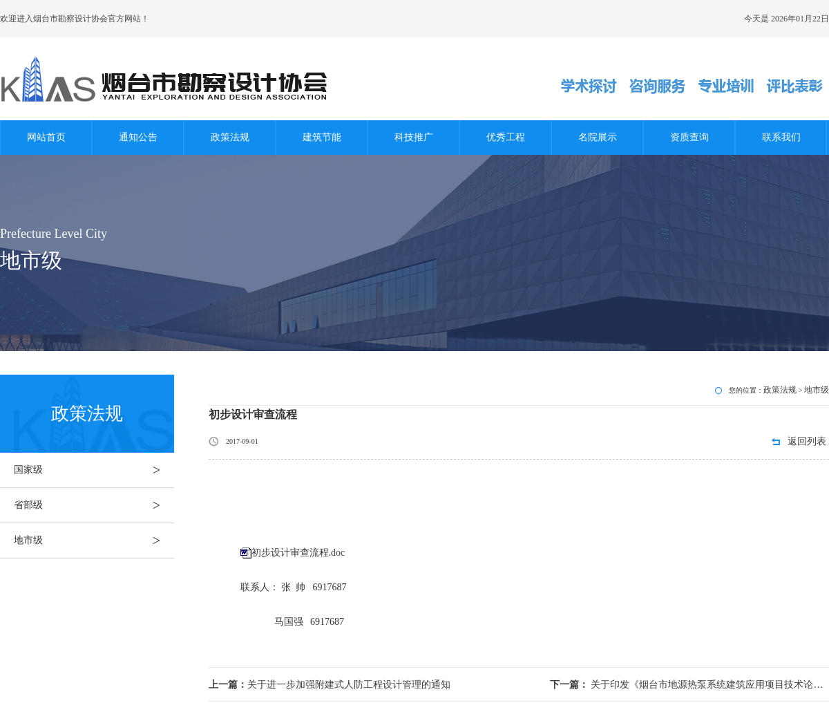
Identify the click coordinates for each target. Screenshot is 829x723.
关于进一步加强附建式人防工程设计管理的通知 (329, 684)
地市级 (94, 540)
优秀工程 (505, 137)
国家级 (94, 470)
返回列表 (807, 441)
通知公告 (138, 137)
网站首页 (46, 137)
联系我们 (781, 137)
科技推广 (413, 137)
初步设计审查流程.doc (298, 552)
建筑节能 (322, 137)
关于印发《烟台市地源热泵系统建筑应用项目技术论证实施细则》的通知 (689, 684)
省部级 (94, 505)
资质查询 (689, 137)
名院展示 (597, 137)
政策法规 (230, 137)
